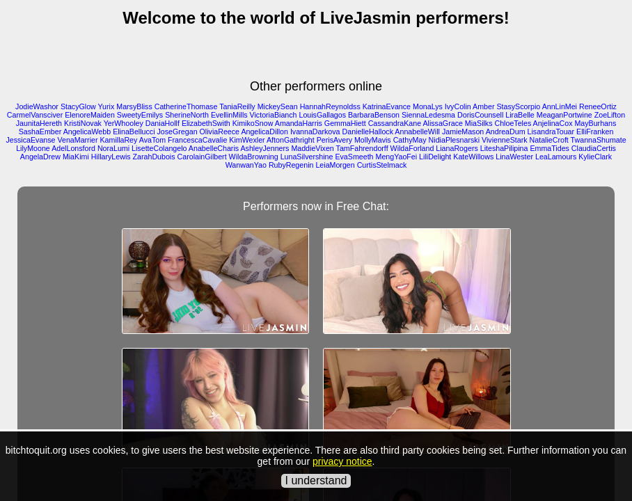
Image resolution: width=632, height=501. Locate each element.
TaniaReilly (237, 106)
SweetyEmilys (140, 115)
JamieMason (463, 131)
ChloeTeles (513, 123)
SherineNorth (187, 115)
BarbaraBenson (374, 115)
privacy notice (342, 461)
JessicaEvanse (30, 140)
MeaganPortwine (564, 115)
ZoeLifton (609, 115)
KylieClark (595, 156)
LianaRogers (456, 148)
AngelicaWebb (87, 131)
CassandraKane (394, 123)
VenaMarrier (77, 140)
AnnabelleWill (417, 131)
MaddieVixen (312, 148)
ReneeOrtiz (598, 106)
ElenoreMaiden (90, 115)
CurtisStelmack (382, 165)
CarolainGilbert (202, 156)
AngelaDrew (40, 156)
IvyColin (458, 106)
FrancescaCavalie (197, 140)
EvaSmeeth (354, 156)
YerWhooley (123, 123)
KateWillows (473, 156)
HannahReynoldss (330, 106)
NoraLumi (113, 148)
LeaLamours (555, 156)
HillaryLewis (111, 156)
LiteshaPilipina (504, 148)
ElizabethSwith (206, 123)
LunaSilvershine (307, 156)
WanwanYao (246, 165)
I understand (316, 480)
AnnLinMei (559, 106)
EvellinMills (229, 115)
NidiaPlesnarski (454, 140)
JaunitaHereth (39, 123)
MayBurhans (595, 123)
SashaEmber (40, 131)
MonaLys (428, 106)
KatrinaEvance (387, 106)
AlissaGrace (442, 123)
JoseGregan (177, 131)
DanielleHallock (367, 131)
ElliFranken (594, 131)
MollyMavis (372, 140)
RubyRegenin (291, 165)
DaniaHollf (162, 123)
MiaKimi (76, 156)
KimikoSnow (253, 123)
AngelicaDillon (264, 131)
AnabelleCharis (214, 148)
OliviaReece (219, 131)
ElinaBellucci (134, 131)
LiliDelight (435, 156)
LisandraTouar (551, 131)
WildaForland (412, 148)
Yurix (106, 106)
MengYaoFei (397, 156)
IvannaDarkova (315, 131)
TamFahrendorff (362, 148)
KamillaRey (118, 140)
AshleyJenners (265, 148)
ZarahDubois (154, 156)
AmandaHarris (298, 123)
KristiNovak (83, 123)
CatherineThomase (186, 106)
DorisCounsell (480, 115)
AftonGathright (291, 140)
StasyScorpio (518, 106)
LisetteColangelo (159, 148)
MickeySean (278, 106)
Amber (483, 106)
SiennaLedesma (428, 115)
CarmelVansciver (35, 115)
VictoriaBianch (273, 115)
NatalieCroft (549, 140)
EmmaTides (549, 148)
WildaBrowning (253, 156)
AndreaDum (506, 131)
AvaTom (152, 140)
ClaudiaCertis (593, 148)
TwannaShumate (598, 140)
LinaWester (514, 156)
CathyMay (410, 140)
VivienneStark (505, 140)
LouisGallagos (322, 115)
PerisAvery (334, 140)
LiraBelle (519, 115)
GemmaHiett (345, 123)
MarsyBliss (134, 106)
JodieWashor (36, 106)
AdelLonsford (73, 148)
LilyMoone (33, 148)
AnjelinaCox (553, 123)
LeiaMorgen (334, 165)
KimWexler (246, 140)
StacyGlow (78, 106)
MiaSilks (479, 123)
